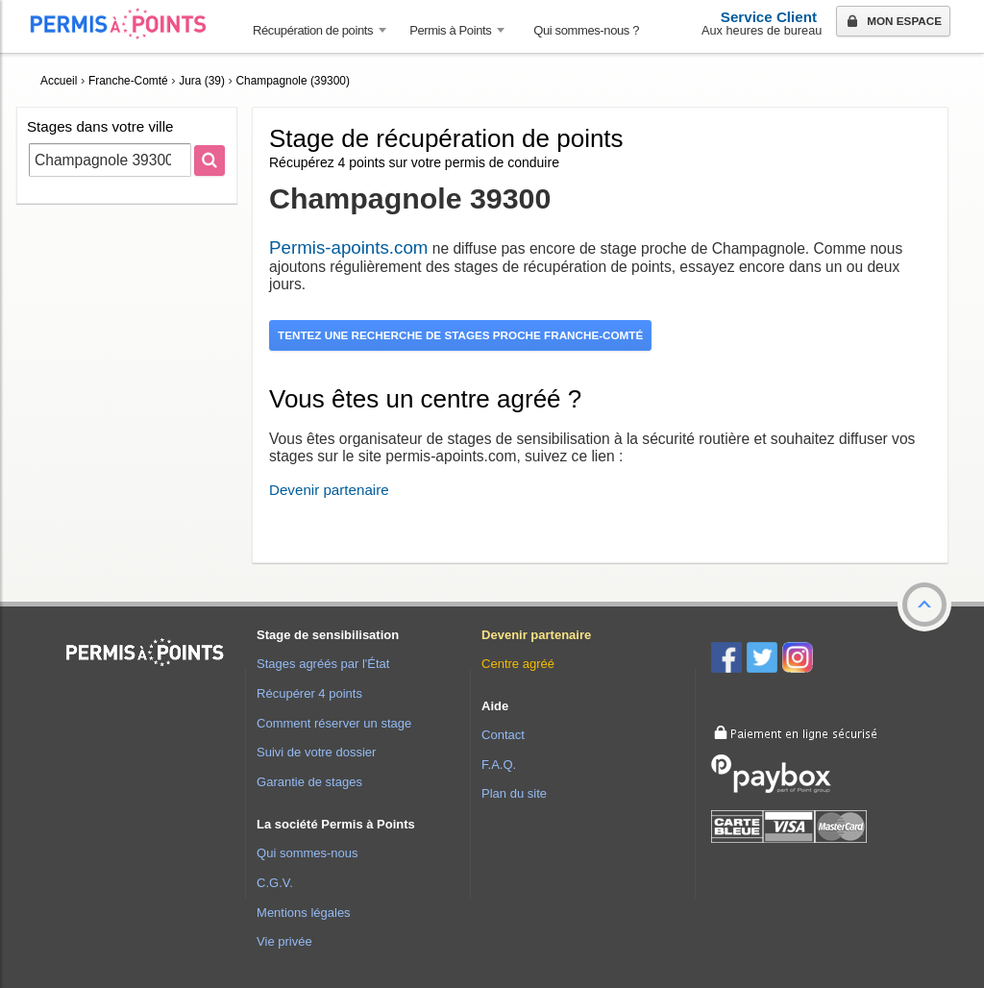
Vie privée (284, 941)
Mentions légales (304, 912)
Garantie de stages (309, 782)
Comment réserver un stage (334, 723)
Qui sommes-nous (307, 853)
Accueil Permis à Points (128, 23)
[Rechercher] (209, 160)
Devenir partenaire (329, 490)
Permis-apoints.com (348, 247)
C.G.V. (275, 883)
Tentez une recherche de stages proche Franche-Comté (460, 335)
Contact (503, 735)
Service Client (769, 17)
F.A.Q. (498, 764)
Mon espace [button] (892, 22)
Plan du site (514, 793)
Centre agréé (517, 663)
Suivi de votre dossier (316, 752)
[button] (924, 604)
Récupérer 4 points (309, 693)
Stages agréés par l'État (323, 663)
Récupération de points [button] (313, 30)
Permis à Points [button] (450, 30)
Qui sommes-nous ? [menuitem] (586, 30)
